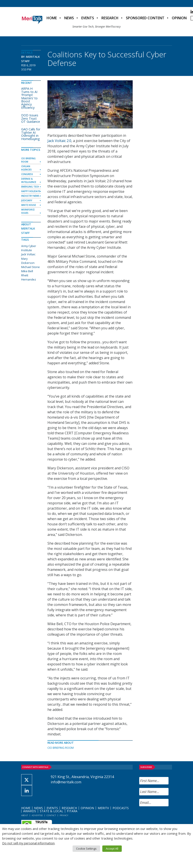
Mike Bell (27, 271)
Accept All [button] (112, 848)
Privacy (64, 815)
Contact (51, 815)
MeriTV (103, 808)
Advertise (37, 815)
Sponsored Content (145, 18)
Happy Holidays (30, 191)
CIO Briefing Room (60, 748)
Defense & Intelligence (28, 180)
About (24, 815)
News (69, 18)
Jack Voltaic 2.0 (59, 140)
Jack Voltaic (28, 254)
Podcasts (121, 808)
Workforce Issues (28, 211)
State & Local (51, 811)
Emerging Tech (30, 186)
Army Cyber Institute (28, 248)
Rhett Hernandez (28, 277)
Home (52, 18)
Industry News (30, 195)
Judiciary (26, 200)
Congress (27, 174)
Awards (29, 811)
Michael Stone (30, 267)
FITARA (72, 811)
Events (87, 18)
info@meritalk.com (66, 782)
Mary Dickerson (28, 261)
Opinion (179, 18)
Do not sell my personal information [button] (28, 843)
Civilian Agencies (26, 168)
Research (109, 18)
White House (28, 205)
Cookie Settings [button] (86, 848)
